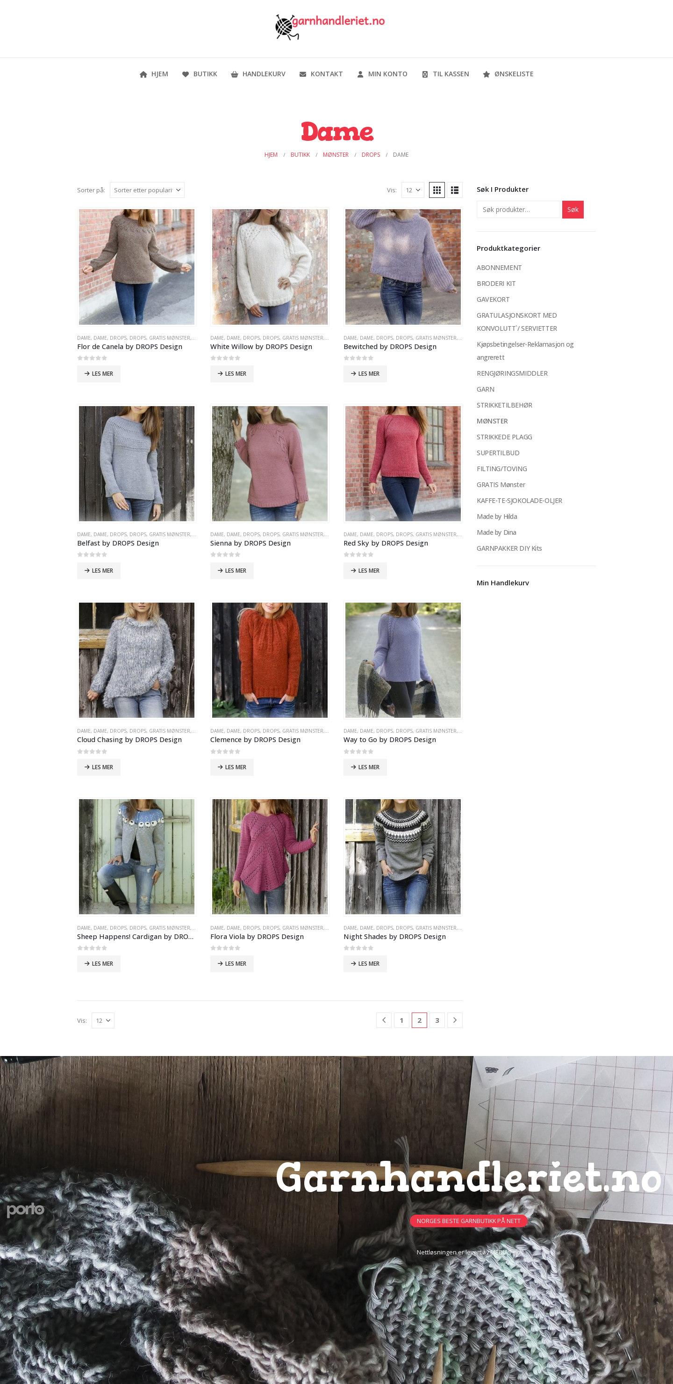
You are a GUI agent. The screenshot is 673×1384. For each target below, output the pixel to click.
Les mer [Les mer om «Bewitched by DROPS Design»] (368, 374)
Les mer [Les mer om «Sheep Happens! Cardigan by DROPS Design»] (102, 964)
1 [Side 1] (402, 1020)
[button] (437, 190)
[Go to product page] (136, 266)
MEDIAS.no (505, 1252)
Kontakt (321, 73)
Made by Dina (496, 532)
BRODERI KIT (496, 283)
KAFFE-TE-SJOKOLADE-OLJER (519, 500)
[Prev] (384, 1020)
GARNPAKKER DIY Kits (509, 548)
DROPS (118, 338)
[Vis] (412, 190)
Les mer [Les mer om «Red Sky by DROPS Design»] (368, 571)
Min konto (382, 73)
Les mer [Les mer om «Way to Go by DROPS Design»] (368, 767)
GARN (485, 389)
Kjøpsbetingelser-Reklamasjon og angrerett (525, 351)
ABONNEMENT (499, 267)
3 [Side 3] (437, 1020)
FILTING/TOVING (502, 468)
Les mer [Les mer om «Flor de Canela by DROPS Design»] (102, 374)
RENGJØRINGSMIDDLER (512, 373)
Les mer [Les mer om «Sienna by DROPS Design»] (235, 571)
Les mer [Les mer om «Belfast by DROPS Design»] (102, 571)
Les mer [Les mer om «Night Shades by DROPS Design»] (368, 964)
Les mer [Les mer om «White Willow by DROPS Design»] (235, 374)
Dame (84, 338)
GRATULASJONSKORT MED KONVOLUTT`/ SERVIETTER (517, 322)
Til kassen (445, 73)
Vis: (392, 190)
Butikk (199, 73)
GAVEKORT (493, 299)
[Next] (455, 1020)
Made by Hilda (497, 516)
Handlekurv (258, 73)
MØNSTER (492, 420)
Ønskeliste (508, 73)
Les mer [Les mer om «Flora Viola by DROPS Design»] (235, 964)
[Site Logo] (329, 28)
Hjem (153, 73)
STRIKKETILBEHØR (504, 405)
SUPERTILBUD (498, 452)
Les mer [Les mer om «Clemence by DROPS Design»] (235, 767)
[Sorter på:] (147, 190)
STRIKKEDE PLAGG (504, 436)
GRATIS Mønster (169, 338)
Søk (573, 209)
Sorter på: (91, 190)
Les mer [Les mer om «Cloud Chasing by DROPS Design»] (102, 767)
